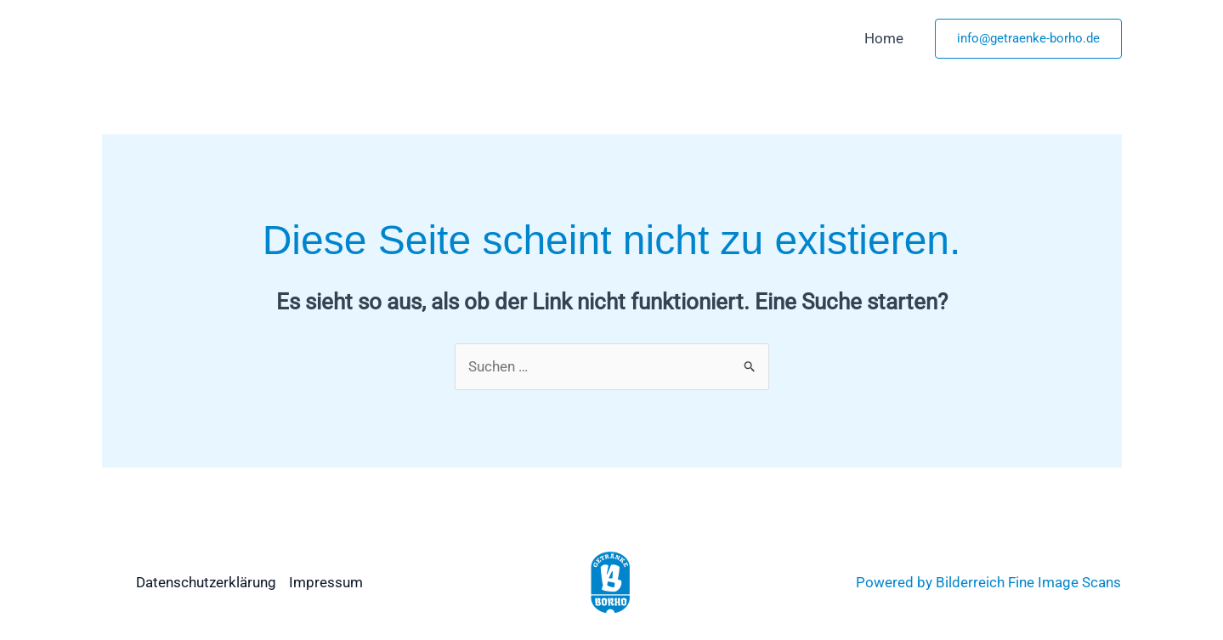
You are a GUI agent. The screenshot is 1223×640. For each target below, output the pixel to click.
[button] (1028, 39)
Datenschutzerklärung (206, 582)
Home (883, 38)
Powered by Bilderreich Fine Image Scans (988, 582)
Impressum (326, 582)
